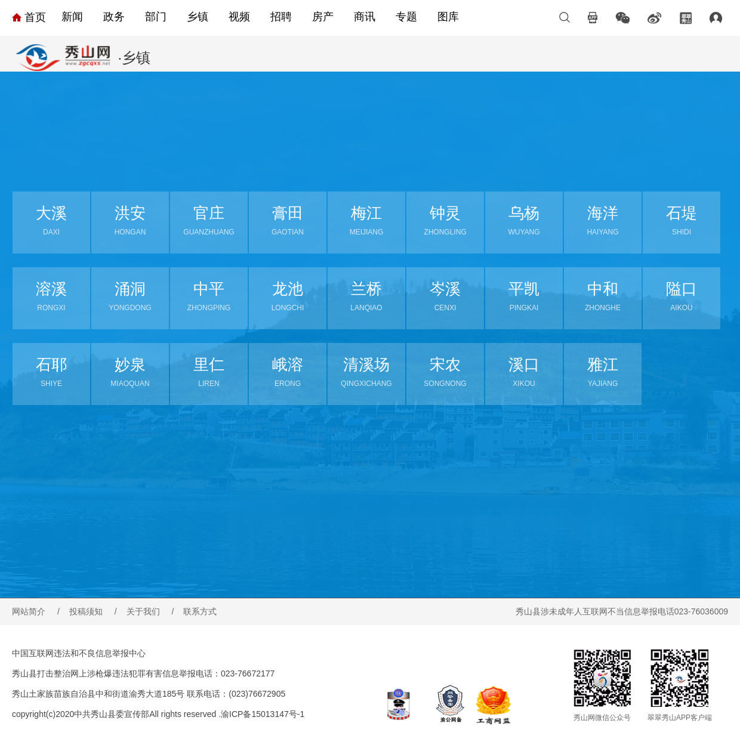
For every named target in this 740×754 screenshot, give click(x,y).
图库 (448, 17)
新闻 (72, 17)
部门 (155, 17)
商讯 (364, 17)
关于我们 (150, 611)
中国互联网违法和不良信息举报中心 (79, 653)
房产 (323, 17)
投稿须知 (93, 611)
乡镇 (197, 17)
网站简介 (36, 611)
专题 (406, 17)
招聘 (281, 17)
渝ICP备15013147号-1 (262, 714)
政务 (114, 17)
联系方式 (200, 611)
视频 (239, 17)
